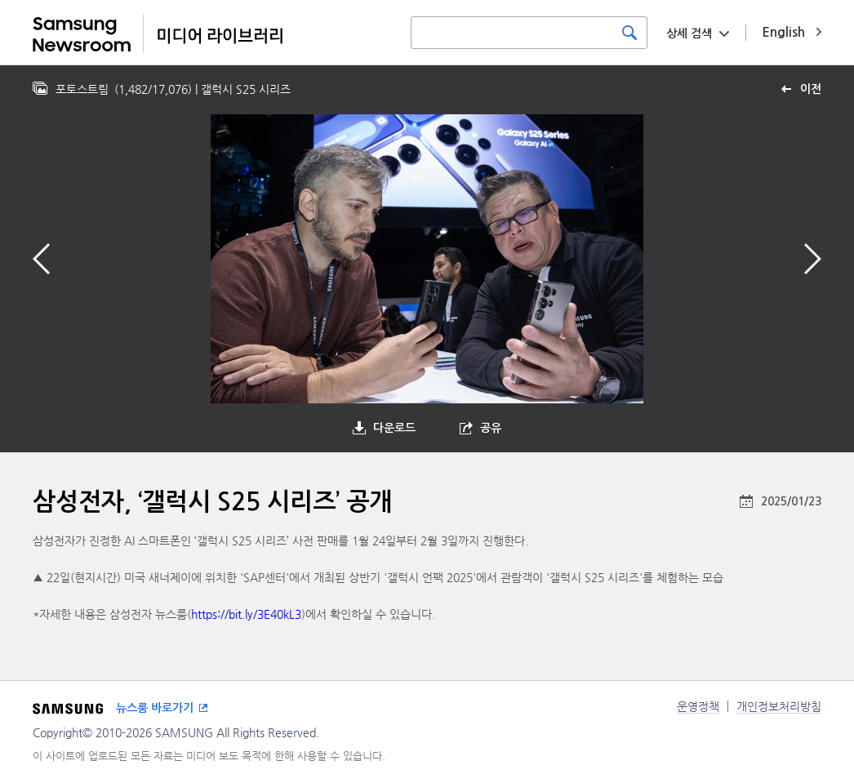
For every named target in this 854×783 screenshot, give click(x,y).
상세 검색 (689, 33)
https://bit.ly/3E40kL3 (246, 614)
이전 (810, 89)
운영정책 (698, 706)
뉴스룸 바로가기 (154, 708)
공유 (490, 428)
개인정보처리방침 (778, 706)
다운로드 (394, 428)
